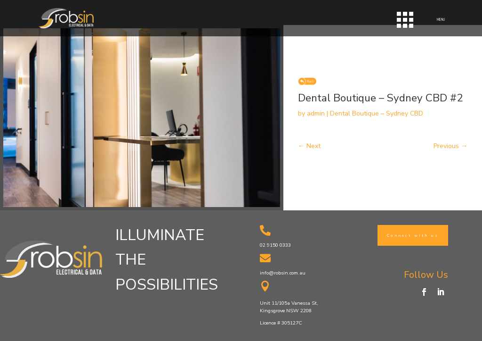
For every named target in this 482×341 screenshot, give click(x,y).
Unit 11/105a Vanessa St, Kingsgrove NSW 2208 (289, 306)
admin (316, 113)
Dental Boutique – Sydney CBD (376, 113)
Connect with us (413, 235)
